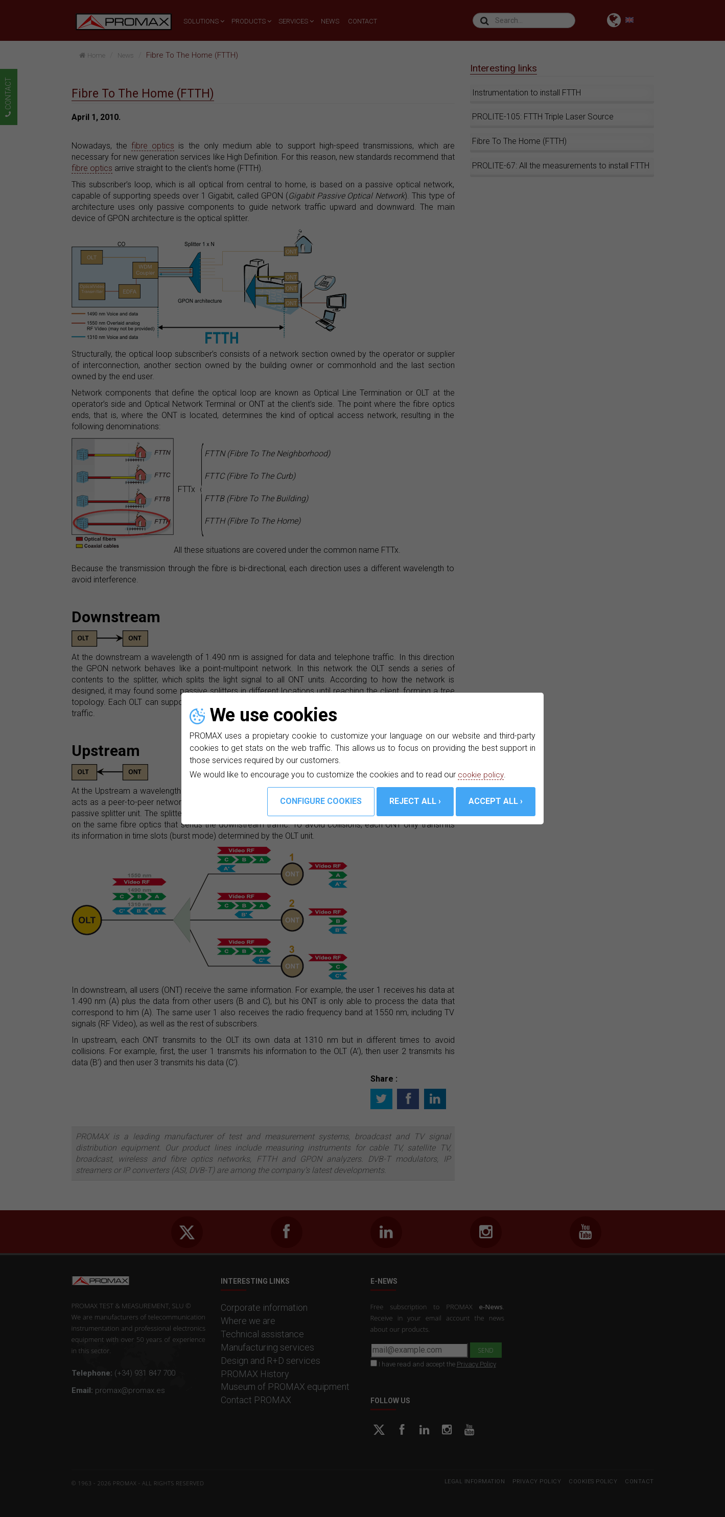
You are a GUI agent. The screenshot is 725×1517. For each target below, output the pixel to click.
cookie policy (482, 774)
